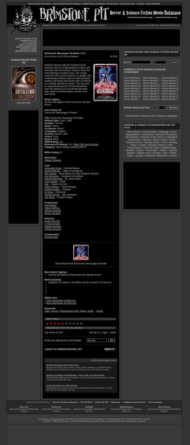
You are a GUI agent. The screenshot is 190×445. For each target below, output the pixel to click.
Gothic (172, 139)
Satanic (140, 150)
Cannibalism (148, 134)
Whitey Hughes (52, 189)
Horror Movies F (132, 91)
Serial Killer (152, 150)
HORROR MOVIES (50, 25)
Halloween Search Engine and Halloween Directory (89, 410)
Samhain (89, 407)
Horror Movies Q (151, 96)
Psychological (134, 147)
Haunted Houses (126, 407)
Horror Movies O (151, 91)
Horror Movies (164, 407)
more (99, 311)
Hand (47, 311)
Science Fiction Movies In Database (66, 4)
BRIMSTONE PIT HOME (26, 51)
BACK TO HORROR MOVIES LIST (64, 349)
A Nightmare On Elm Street (134, 402)
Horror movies (47, 409)
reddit (113, 332)
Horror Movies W (170, 88)
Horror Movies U (170, 83)
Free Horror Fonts (127, 4)
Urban (130, 155)
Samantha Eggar (53, 168)
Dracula (145, 137)
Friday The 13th (101, 402)
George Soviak (52, 194)
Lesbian (142, 145)
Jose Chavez (51, 181)
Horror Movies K (151, 80)
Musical (162, 145)
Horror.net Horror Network (140, 419)
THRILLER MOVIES (28, 45)
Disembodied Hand (69, 311)
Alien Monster (134, 131)
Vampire (139, 155)
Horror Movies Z (170, 96)
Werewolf (150, 155)
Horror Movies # (170, 99)
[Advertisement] (23, 167)
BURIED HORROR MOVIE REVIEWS (62, 365)
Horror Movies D (132, 86)
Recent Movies (112, 4)
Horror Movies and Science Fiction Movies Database (164, 410)
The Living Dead (155, 402)
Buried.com (56, 407)
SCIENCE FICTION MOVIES (72, 25)
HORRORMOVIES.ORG (170, 25)
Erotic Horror (157, 137)
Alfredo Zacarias (53, 160)
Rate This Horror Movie (86, 144)
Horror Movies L (151, 83)
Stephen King (143, 153)
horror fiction (65, 409)
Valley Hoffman (52, 208)
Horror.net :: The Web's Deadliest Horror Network (80, 421)
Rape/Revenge (168, 147)
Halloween (115, 402)
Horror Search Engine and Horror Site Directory (24, 410)
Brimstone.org (58, 419)
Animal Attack (150, 131)
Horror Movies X (170, 91)
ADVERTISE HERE (28, 49)
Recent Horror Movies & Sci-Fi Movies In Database (151, 116)
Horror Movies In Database (40, 4)
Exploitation (172, 137)
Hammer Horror (134, 142)
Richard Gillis (51, 237)
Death (90, 311)
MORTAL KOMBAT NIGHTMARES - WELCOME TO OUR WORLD (75, 375)
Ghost (156, 139)
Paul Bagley (51, 205)
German (147, 139)
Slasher (163, 150)
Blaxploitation (132, 134)
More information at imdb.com (61, 303)
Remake (130, 150)
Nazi (170, 145)
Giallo (164, 139)
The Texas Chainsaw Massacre (65, 402)
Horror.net (24, 407)
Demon (54, 311)
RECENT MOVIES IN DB (26, 39)
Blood (83, 311)
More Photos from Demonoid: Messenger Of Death (81, 263)
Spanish (173, 150)
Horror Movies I (131, 99)
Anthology (163, 131)
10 (81, 323)
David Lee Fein (52, 221)
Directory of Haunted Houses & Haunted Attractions (126, 410)
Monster (152, 145)
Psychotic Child (151, 147)
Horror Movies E (132, 88)
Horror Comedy (169, 142)
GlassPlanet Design (116, 421)
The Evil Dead (86, 402)
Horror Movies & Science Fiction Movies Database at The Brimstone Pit (92, 419)
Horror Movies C (132, 83)
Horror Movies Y (170, 93)
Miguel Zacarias (53, 213)
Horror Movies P (151, 93)
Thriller (172, 153)
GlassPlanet (141, 421)
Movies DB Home (153, 4)
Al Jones (49, 192)
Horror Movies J (151, 78)
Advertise (140, 4)
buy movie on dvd (53, 332)
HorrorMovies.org (45, 419)
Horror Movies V (170, 86)
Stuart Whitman (52, 171)
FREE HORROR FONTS (26, 47)
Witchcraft (162, 155)
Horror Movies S (170, 78)
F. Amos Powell (52, 224)
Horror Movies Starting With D (71, 147)
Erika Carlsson (52, 187)
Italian (133, 145)
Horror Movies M (151, 86)
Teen (164, 153)
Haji (46, 184)
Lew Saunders (52, 176)
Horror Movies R (151, 99)
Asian (173, 131)
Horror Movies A (132, 78)
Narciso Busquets (53, 179)
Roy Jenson (50, 173)
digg (105, 332)
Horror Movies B (132, 80)
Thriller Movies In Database (93, 4)
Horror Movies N (151, 88)
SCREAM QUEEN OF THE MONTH (61, 386)
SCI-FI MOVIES (30, 43)
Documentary (132, 137)
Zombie (172, 155)
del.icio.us (94, 332)
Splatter (131, 153)
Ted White (50, 197)
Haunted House (152, 142)
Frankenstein (134, 139)
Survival (156, 153)
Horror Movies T (170, 80)
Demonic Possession (166, 134)
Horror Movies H (132, 96)
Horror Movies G (132, 93)
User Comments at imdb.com (61, 300)
